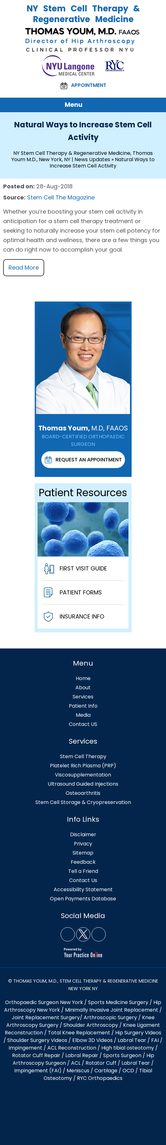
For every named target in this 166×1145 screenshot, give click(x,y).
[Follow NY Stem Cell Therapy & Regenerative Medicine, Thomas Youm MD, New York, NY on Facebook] (67, 934)
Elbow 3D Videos (92, 1040)
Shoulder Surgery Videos (37, 1040)
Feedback (83, 862)
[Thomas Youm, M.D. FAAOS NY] (83, 40)
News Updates (92, 159)
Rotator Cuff (101, 1063)
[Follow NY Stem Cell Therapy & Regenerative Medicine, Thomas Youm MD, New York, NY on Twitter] (83, 934)
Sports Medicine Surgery (118, 1002)
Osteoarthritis (83, 793)
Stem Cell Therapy (83, 756)
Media (83, 715)
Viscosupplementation (83, 774)
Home (83, 678)
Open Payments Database (83, 898)
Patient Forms (73, 593)
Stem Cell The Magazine (61, 197)
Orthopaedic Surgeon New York (44, 1002)
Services (83, 696)
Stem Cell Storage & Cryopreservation (83, 802)
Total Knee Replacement (79, 1032)
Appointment (83, 86)
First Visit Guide (75, 569)
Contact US (83, 724)
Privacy (83, 843)
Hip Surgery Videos (138, 1032)
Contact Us (83, 880)
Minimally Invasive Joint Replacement (111, 1010)
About (83, 687)
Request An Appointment (83, 460)
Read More (24, 267)
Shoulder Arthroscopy (90, 1025)
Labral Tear (136, 1063)
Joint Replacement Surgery (46, 1017)
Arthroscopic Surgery (110, 1017)
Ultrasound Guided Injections (83, 784)
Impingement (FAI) (38, 1070)
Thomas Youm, (83, 428)
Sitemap (83, 852)
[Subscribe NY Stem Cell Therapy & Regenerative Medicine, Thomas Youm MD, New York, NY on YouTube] (98, 934)
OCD (128, 1070)
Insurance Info (74, 617)
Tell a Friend (83, 871)
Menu (81, 105)
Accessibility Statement (83, 889)
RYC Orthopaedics (99, 1078)
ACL (75, 1063)
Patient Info (83, 706)
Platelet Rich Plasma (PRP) (83, 765)
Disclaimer (83, 834)
